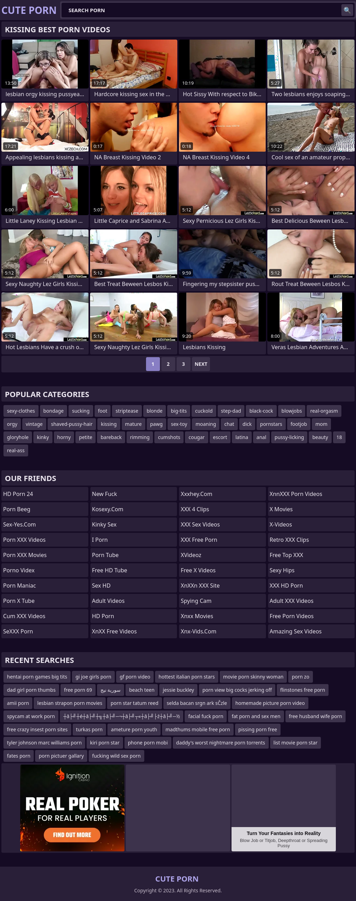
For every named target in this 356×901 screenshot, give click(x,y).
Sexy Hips (282, 570)
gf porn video (135, 676)
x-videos (281, 524)
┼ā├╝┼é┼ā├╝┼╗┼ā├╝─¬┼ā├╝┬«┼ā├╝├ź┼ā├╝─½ (121, 716)
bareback (111, 437)
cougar (196, 437)
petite (85, 437)
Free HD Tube (109, 570)
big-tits (179, 410)
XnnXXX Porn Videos (296, 494)
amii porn (18, 703)
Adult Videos (108, 601)
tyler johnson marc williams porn (44, 742)
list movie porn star (296, 742)
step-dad (231, 410)
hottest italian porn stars (187, 676)
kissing (108, 424)
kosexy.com (107, 509)
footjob (299, 424)
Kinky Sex (104, 524)
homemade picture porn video (270, 703)
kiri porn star (105, 742)
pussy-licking (289, 437)
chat (229, 424)
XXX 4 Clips (195, 509)
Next (201, 364)
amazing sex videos (296, 631)
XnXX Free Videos (114, 631)
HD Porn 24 (18, 494)
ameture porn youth (134, 729)
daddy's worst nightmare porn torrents (220, 742)
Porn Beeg (16, 509)
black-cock (261, 410)
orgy (12, 424)
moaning (205, 424)
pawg (156, 424)
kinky (43, 437)
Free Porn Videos (292, 616)
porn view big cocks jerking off (237, 690)
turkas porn (89, 729)
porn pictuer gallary (61, 755)
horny (64, 437)
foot (102, 410)
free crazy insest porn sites (37, 729)
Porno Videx (18, 570)
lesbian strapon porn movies (69, 703)
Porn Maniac (19, 585)
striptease (126, 410)
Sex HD (101, 585)
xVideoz (191, 555)
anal (261, 437)
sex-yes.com (19, 524)
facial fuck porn (205, 716)
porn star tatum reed (134, 703)
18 (339, 437)
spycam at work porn (31, 716)
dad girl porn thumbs (31, 690)
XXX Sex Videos (200, 524)
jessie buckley (178, 690)
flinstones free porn (302, 690)
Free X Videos (198, 570)
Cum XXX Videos (24, 616)
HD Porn (103, 616)
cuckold (203, 410)
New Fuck (104, 494)
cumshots (169, 437)
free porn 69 (78, 690)
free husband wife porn (315, 716)
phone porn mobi (148, 742)
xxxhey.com (196, 494)
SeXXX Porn (18, 631)
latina (241, 437)
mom (321, 424)
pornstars (271, 424)
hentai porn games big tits (37, 676)
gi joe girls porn (93, 676)
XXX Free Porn (199, 540)
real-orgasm (324, 410)
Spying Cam (196, 601)
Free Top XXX (286, 555)
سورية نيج (110, 690)
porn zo (300, 676)
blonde (155, 410)
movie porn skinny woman (253, 676)
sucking (80, 410)
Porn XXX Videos (24, 540)
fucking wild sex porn (116, 755)
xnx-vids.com (198, 631)
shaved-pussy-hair (72, 424)
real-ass (16, 450)
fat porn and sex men (256, 716)
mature (133, 424)
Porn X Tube (18, 601)
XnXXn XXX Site (200, 585)
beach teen (141, 690)
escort (220, 437)
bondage (53, 410)
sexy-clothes (21, 410)
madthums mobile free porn (197, 729)
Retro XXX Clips (289, 540)
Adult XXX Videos (292, 601)
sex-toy (179, 424)
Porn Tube (105, 555)
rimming (139, 437)
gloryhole (18, 437)
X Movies (281, 509)
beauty (320, 437)
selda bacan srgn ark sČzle (197, 703)
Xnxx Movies (197, 616)
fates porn (18, 755)
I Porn (100, 540)
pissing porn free (257, 729)
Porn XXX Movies (25, 555)
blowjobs (292, 410)
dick (247, 424)
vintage (34, 424)
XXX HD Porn (286, 585)
